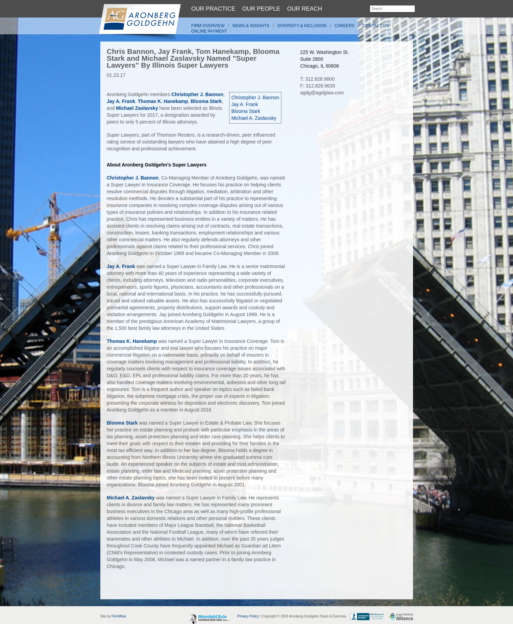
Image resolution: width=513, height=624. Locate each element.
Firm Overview (208, 25)
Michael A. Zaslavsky (253, 118)
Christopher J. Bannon (255, 97)
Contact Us (376, 25)
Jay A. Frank (244, 104)
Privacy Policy (248, 616)
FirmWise (119, 616)
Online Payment (209, 31)
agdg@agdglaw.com (322, 92)
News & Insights (251, 25)
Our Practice (213, 8)
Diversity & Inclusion (301, 25)
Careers (345, 25)
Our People (261, 8)
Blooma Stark (245, 111)
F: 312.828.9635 (317, 86)
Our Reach (304, 8)
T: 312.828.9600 (317, 79)
